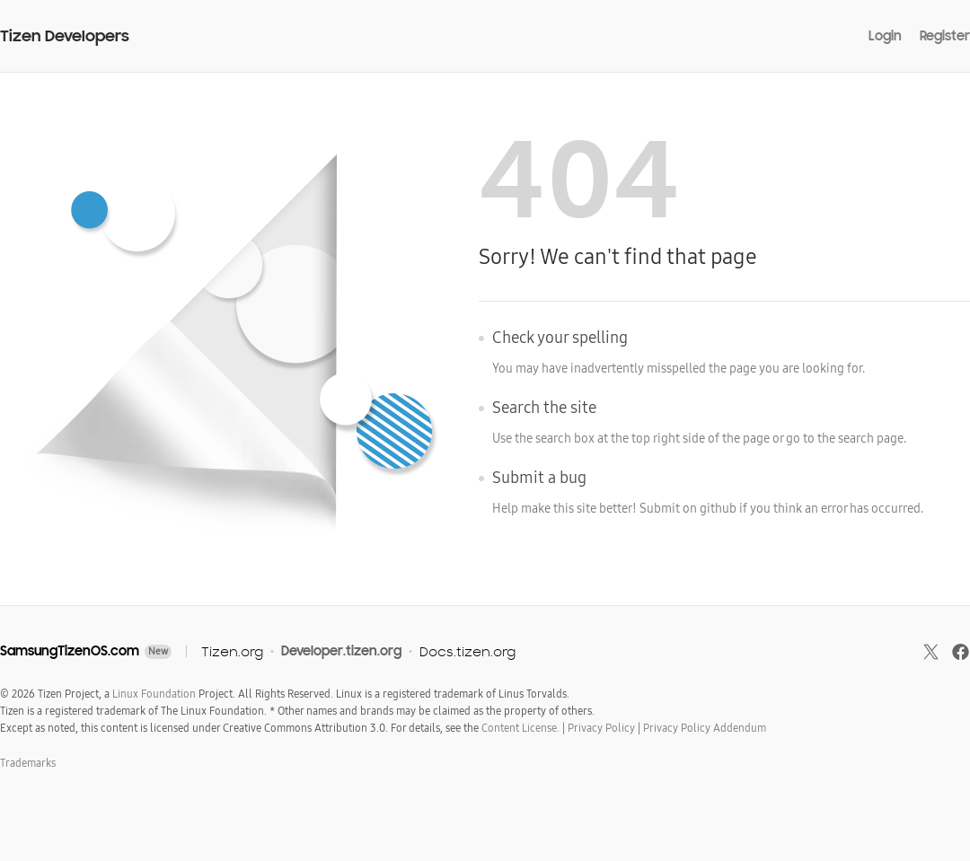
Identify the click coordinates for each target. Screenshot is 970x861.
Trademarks (28, 763)
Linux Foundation (154, 694)
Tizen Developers (64, 36)
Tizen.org (232, 651)
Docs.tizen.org (467, 651)
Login (885, 36)
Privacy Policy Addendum (704, 728)
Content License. (520, 728)
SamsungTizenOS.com (69, 651)
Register (945, 36)
